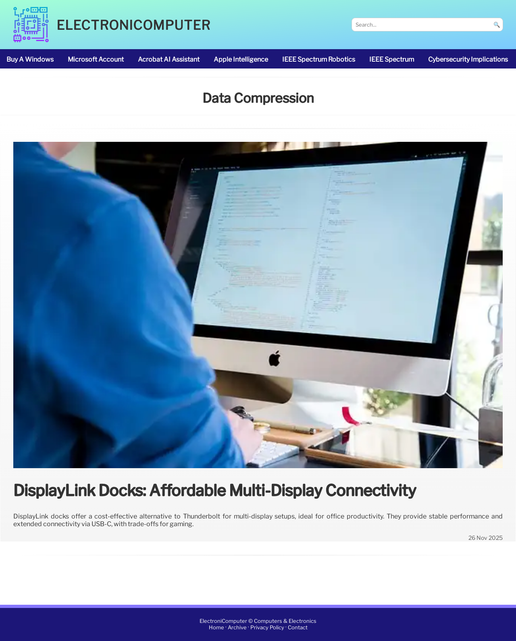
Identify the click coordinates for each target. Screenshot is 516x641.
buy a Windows (30, 59)
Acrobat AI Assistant (169, 59)
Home (216, 627)
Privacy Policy (267, 627)
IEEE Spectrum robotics (318, 59)
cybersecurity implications (468, 59)
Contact (298, 627)
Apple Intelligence (241, 59)
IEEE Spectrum (391, 59)
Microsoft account (96, 59)
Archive (237, 627)
